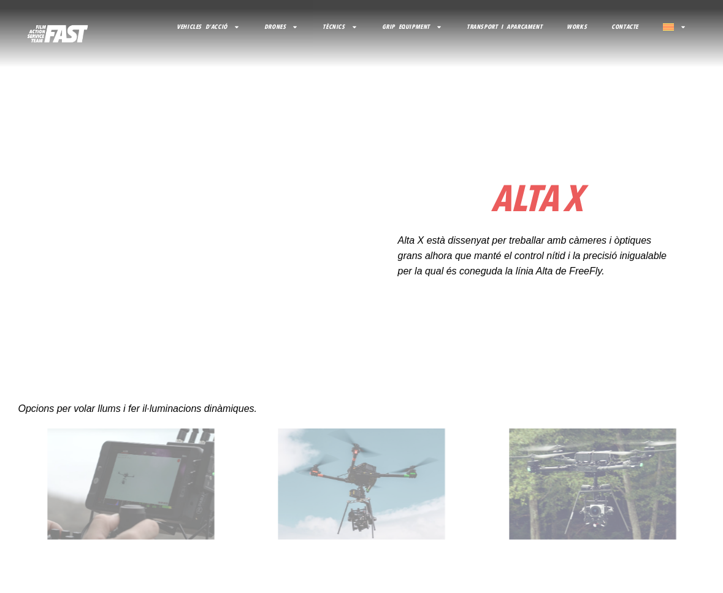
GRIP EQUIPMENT (412, 27)
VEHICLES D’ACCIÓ (208, 27)
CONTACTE (624, 27)
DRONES (281, 27)
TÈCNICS (340, 27)
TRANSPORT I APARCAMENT (504, 27)
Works (577, 27)
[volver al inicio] (58, 34)
